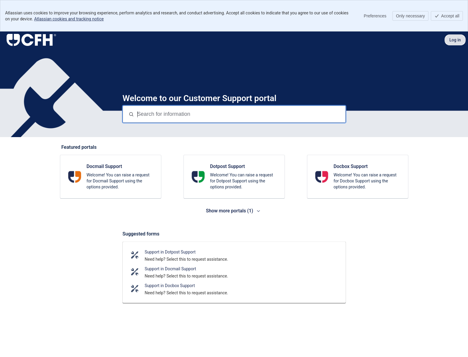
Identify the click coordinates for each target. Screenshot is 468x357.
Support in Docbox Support (170, 285)
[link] (110, 176)
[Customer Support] (31, 40)
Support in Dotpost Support (170, 252)
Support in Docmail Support (170, 268)
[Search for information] (240, 114)
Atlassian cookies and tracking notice (69, 18)
